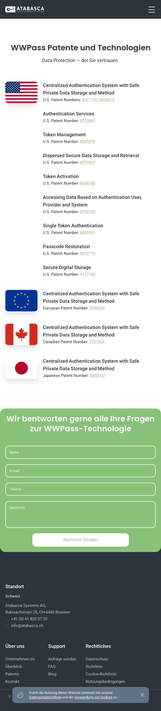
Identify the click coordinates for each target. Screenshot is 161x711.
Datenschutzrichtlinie (45, 697)
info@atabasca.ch (24, 625)
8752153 (87, 211)
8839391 (87, 232)
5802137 (97, 375)
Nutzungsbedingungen (105, 681)
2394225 (97, 308)
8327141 (89, 99)
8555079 (87, 141)
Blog (52, 674)
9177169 (87, 274)
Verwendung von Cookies (93, 697)
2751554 (96, 341)
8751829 (87, 162)
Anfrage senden (62, 659)
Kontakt (12, 681)
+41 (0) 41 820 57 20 (26, 619)
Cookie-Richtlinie (101, 674)
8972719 (87, 253)
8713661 (87, 120)
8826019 (106, 99)
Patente (12, 674)
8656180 (87, 183)
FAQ (51, 666)
